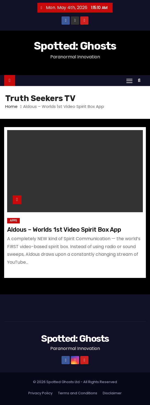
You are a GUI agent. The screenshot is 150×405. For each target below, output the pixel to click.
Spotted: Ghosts (75, 45)
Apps (13, 221)
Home (11, 106)
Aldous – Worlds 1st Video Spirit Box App (64, 229)
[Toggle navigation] (129, 81)
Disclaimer (112, 393)
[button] (140, 80)
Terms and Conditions (77, 393)
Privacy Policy (40, 393)
